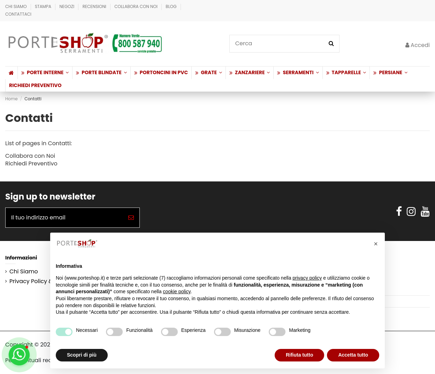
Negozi (67, 6)
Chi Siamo (16, 6)
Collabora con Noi (136, 6)
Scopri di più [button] (82, 355)
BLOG (172, 6)
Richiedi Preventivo (31, 163)
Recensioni (95, 6)
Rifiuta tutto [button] (299, 355)
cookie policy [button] (176, 291)
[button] (44, 73)
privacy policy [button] (307, 278)
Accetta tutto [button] (353, 355)
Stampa (43, 6)
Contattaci (18, 14)
